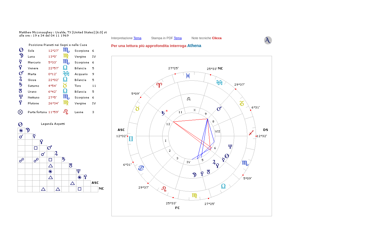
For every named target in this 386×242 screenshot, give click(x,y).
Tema (137, 38)
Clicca (216, 38)
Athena (193, 45)
